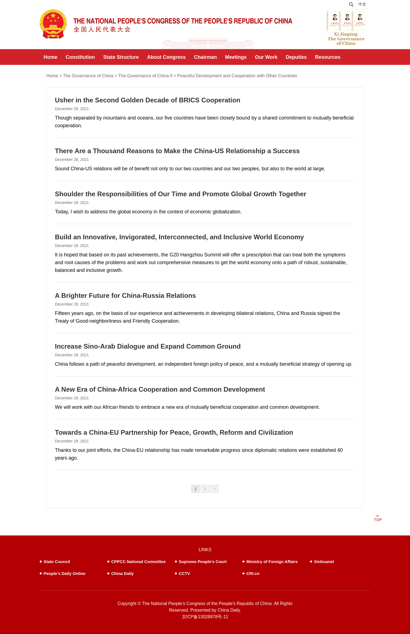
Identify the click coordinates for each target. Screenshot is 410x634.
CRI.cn (253, 573)
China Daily (122, 573)
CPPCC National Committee (138, 561)
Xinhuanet (324, 561)
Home (52, 75)
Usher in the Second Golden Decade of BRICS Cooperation (147, 100)
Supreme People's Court (203, 561)
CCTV (184, 573)
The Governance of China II (145, 75)
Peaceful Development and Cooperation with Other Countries (237, 75)
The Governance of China (88, 75)
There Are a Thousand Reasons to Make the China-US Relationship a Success (177, 151)
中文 (362, 4)
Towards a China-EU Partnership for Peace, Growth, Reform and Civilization (174, 432)
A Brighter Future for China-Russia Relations (125, 295)
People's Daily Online (65, 573)
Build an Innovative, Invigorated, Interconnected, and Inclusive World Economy (179, 237)
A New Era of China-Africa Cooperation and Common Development (160, 389)
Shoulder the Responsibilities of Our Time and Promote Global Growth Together (180, 194)
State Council (57, 561)
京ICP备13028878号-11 (205, 616)
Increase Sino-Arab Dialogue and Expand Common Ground (148, 346)
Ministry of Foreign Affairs (272, 561)
